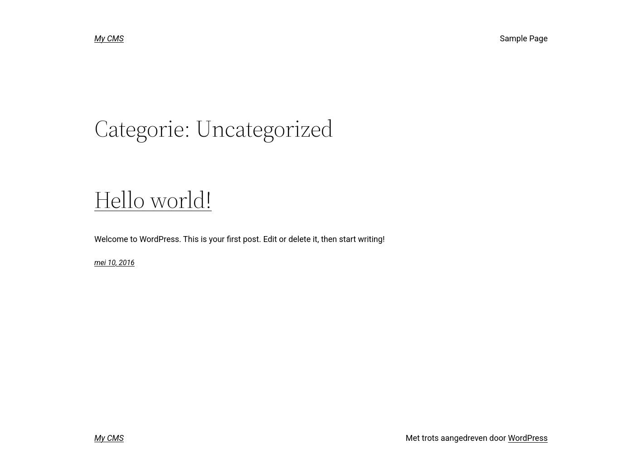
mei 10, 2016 (114, 262)
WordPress (528, 438)
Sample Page (524, 38)
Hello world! (153, 199)
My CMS (109, 38)
